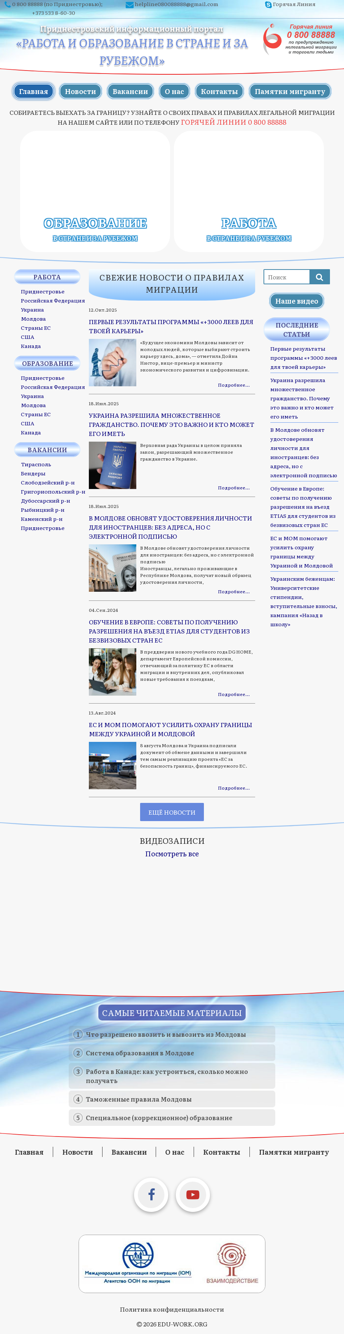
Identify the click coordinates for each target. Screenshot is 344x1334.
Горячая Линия (294, 4)
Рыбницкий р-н (43, 509)
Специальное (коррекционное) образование (159, 1117)
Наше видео (296, 301)
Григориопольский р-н (53, 491)
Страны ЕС (36, 327)
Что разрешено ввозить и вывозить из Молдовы (166, 1034)
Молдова (33, 318)
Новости (80, 91)
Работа (249, 228)
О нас (174, 91)
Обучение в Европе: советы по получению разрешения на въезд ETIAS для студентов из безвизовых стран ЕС (303, 506)
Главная (33, 91)
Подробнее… (233, 384)
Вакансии (130, 91)
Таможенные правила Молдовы (139, 1099)
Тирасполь (36, 464)
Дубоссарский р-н (45, 500)
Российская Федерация (53, 300)
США (27, 336)
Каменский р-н (42, 518)
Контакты (219, 91)
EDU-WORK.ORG (182, 1323)
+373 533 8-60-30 (53, 12)
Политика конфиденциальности (172, 1309)
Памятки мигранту (290, 91)
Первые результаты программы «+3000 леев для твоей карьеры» (303, 357)
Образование (95, 228)
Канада (31, 346)
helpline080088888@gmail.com (176, 4)
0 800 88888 (27, 4)
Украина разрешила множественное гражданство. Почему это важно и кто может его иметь (302, 398)
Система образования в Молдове (140, 1052)
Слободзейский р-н (48, 482)
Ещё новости (172, 812)
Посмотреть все (172, 853)
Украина (32, 309)
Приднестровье (43, 291)
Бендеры (33, 473)
